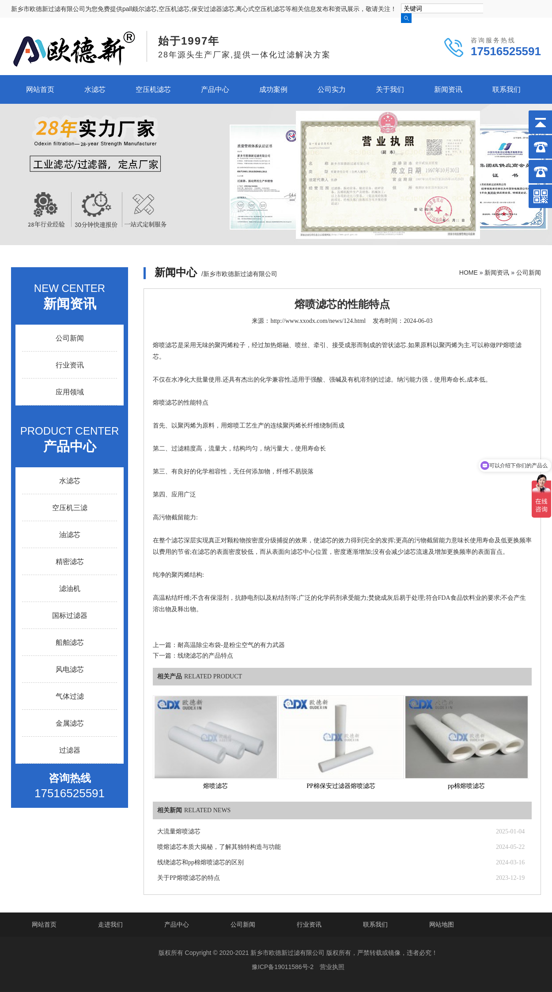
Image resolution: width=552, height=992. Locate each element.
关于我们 (390, 89)
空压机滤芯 (153, 89)
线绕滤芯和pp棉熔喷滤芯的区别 (200, 862)
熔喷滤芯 (215, 786)
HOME (468, 272)
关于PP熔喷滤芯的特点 (188, 878)
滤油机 (69, 588)
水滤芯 (95, 89)
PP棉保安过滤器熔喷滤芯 (340, 786)
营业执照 (332, 966)
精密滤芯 (70, 561)
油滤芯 (69, 534)
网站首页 (40, 89)
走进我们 (110, 924)
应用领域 (70, 392)
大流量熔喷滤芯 (178, 831)
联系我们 (506, 89)
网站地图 (441, 924)
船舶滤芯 (70, 642)
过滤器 (69, 750)
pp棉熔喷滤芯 (466, 786)
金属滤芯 (70, 723)
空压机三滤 (69, 507)
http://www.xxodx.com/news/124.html (318, 321)
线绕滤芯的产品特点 (205, 655)
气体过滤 (70, 696)
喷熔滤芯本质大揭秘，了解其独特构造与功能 (219, 847)
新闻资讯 (448, 89)
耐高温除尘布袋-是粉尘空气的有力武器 (231, 645)
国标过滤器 (69, 615)
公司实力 (332, 89)
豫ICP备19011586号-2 (283, 966)
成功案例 (273, 89)
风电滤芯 (70, 669)
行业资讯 (70, 365)
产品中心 (215, 89)
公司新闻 (528, 272)
